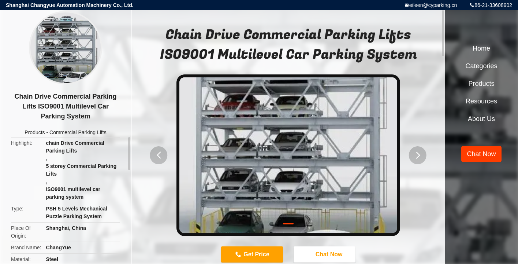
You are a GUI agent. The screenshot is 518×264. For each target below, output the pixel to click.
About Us (481, 118)
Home (481, 48)
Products (35, 132)
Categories (481, 66)
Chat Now (325, 254)
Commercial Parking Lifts (78, 132)
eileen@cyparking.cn (433, 5)
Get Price (256, 254)
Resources (481, 101)
